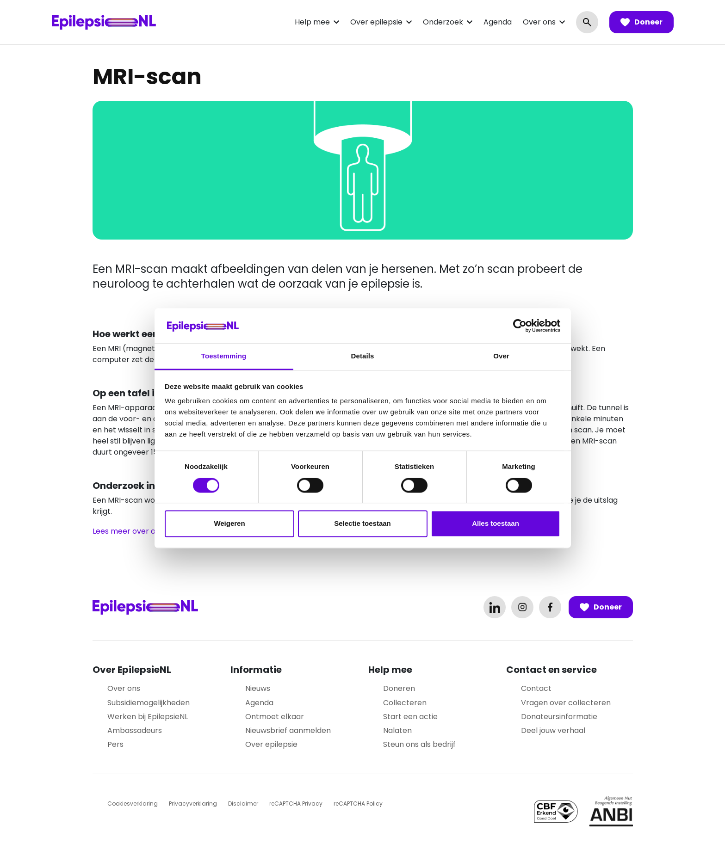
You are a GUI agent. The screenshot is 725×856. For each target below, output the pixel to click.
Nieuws (257, 688)
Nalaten (397, 730)
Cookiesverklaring (132, 803)
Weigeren (229, 524)
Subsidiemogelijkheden (148, 702)
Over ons (539, 22)
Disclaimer (243, 803)
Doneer (641, 22)
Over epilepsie (376, 22)
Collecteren (405, 702)
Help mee (312, 22)
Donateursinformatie (559, 716)
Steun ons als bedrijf (419, 744)
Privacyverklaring (193, 803)
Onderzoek (443, 22)
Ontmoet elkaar (274, 716)
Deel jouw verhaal (553, 730)
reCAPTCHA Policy (358, 803)
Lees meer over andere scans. (147, 531)
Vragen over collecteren (566, 702)
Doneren (399, 688)
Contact (536, 688)
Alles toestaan (495, 524)
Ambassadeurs (134, 730)
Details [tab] (362, 356)
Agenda (497, 22)
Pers (115, 744)
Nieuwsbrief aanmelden (288, 730)
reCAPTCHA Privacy (295, 803)
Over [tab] (501, 356)
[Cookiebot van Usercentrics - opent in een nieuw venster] (519, 326)
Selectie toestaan (362, 524)
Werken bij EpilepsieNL (147, 716)
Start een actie (410, 716)
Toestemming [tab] (224, 356)
